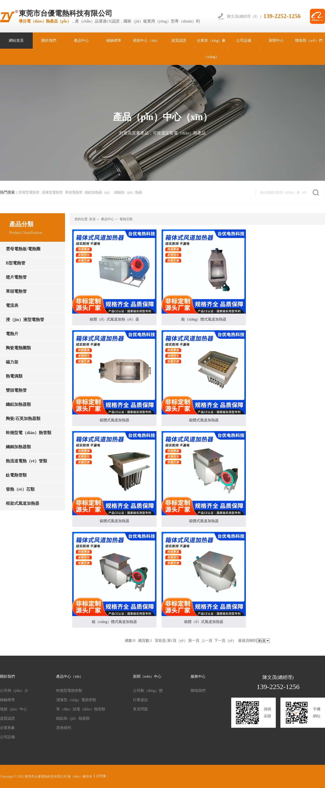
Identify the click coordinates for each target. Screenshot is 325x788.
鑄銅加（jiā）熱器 (128, 192)
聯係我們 (198, 691)
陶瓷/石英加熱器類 (23, 418)
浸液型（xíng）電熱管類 (76, 700)
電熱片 (12, 333)
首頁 (92, 219)
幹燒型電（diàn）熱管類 (28, 432)
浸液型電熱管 (52, 192)
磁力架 (12, 362)
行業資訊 (140, 700)
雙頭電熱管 (16, 390)
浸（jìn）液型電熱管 (25, 319)
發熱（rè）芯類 (20, 489)
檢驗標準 (7, 700)
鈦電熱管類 (16, 475)
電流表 (12, 305)
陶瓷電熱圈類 (18, 348)
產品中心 (107, 219)
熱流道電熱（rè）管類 (26, 461)
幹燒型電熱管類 (69, 691)
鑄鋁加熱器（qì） (98, 192)
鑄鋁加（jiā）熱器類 (73, 718)
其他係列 (63, 728)
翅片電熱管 (16, 277)
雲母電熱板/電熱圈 (23, 249)
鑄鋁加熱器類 (18, 404)
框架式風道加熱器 (22, 503)
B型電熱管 (15, 263)
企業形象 (7, 728)
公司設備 (7, 737)
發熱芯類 (126, 219)
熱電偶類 (14, 376)
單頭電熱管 (73, 192)
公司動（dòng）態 (148, 691)
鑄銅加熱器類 (18, 447)
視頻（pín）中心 (13, 709)
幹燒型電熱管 (29, 192)
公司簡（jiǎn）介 (14, 691)
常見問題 (140, 709)
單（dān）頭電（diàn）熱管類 (80, 709)
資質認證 (7, 718)
